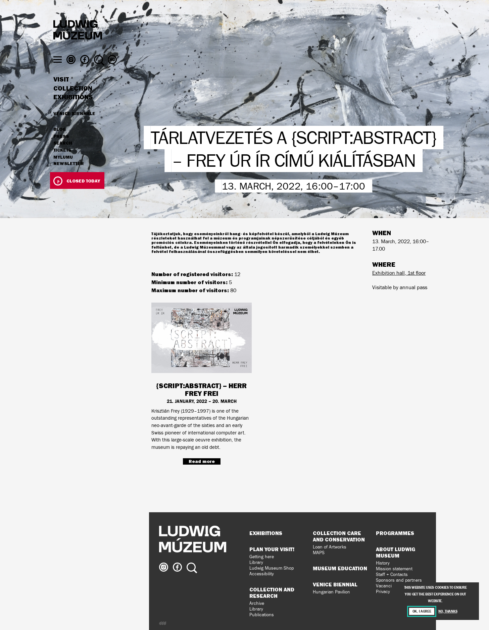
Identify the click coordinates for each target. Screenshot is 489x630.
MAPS (319, 553)
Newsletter (68, 176)
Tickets (62, 163)
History (383, 563)
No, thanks (447, 611)
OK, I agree (421, 611)
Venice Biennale (74, 126)
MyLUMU (63, 170)
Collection (72, 101)
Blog (59, 142)
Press (61, 149)
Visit (61, 92)
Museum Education (340, 568)
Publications (261, 615)
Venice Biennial (335, 584)
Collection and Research (271, 592)
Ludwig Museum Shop (271, 568)
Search (62, 156)
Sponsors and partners (399, 580)
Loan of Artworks (329, 547)
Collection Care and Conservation (339, 536)
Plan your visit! (271, 549)
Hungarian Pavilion (331, 592)
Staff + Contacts (392, 574)
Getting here (261, 557)
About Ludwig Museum (395, 552)
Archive (256, 603)
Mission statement (394, 569)
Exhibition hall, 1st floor (399, 273)
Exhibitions (73, 110)
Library (256, 562)
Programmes (395, 533)
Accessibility (261, 574)
